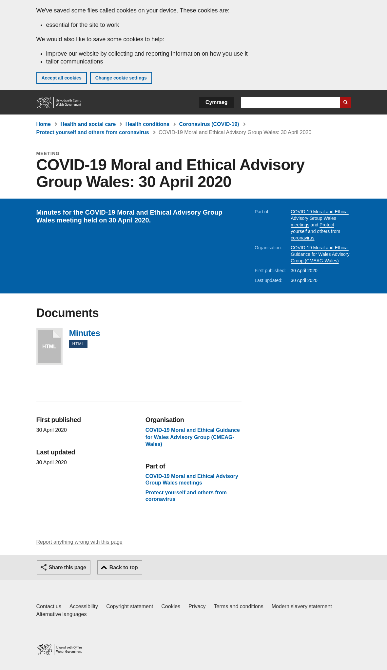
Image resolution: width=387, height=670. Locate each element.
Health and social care (88, 124)
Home (43, 124)
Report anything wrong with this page (79, 542)
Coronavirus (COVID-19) (209, 124)
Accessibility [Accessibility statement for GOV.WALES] (83, 606)
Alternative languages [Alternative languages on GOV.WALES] (61, 614)
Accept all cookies (62, 77)
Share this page (67, 567)
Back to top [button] (123, 567)
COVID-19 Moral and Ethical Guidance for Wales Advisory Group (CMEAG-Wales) (320, 254)
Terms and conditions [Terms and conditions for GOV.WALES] (238, 606)
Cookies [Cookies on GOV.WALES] (170, 606)
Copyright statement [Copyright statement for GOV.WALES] (129, 606)
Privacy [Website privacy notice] (196, 606)
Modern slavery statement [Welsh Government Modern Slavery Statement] (302, 606)
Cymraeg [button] (216, 102)
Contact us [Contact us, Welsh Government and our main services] (48, 606)
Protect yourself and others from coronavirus (92, 132)
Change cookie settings (121, 77)
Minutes (49, 346)
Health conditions (147, 124)
